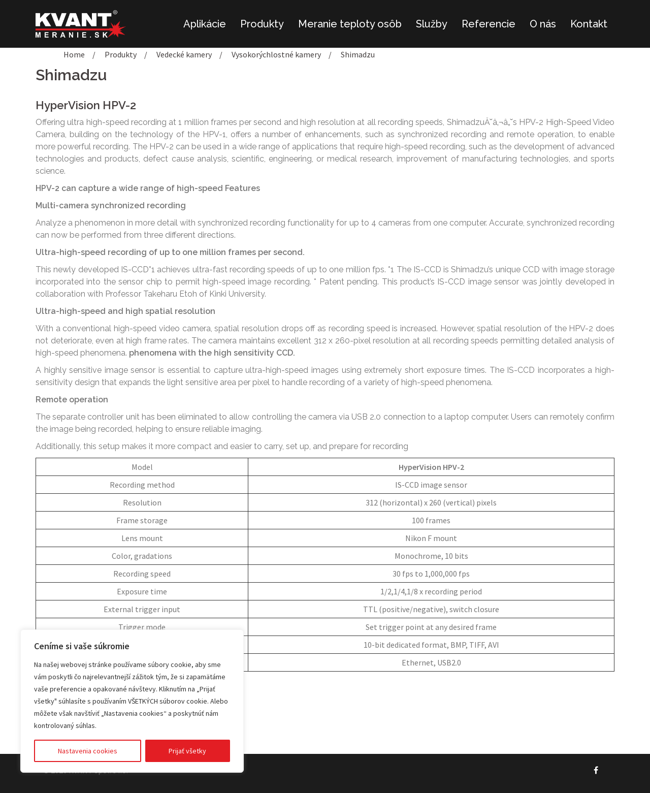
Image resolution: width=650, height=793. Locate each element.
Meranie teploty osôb (350, 24)
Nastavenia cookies (87, 750)
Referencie (488, 24)
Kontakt (588, 24)
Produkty (262, 24)
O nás (543, 24)
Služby (431, 24)
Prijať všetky (187, 750)
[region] (132, 701)
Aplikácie (204, 24)
